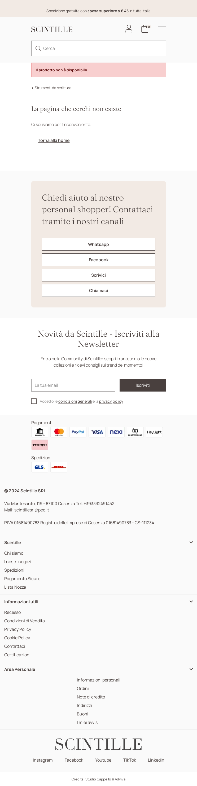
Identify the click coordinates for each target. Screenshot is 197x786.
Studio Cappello (98, 779)
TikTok (129, 760)
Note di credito (91, 697)
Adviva (120, 779)
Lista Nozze (15, 587)
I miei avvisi (88, 722)
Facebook (74, 760)
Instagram (43, 760)
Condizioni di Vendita (24, 620)
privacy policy (111, 401)
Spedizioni (14, 570)
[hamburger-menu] (159, 29)
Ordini (83, 688)
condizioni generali (75, 401)
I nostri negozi (17, 561)
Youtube (103, 760)
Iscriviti (143, 385)
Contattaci (14, 646)
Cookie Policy (17, 637)
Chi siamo (13, 553)
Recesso (12, 612)
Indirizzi (84, 705)
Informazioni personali (98, 680)
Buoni (82, 713)
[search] (38, 48)
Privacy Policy (17, 629)
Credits (78, 779)
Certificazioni (17, 654)
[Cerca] (98, 48)
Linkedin (156, 760)
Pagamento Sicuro (22, 578)
